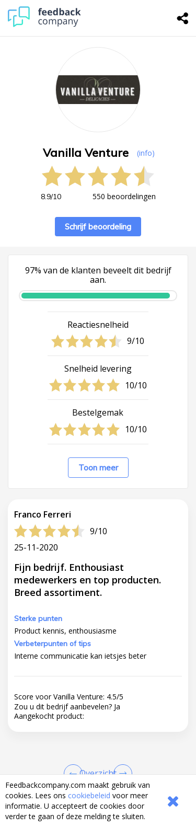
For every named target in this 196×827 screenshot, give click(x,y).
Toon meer (98, 468)
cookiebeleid (89, 795)
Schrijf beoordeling (98, 227)
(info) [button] (146, 153)
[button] (98, 766)
